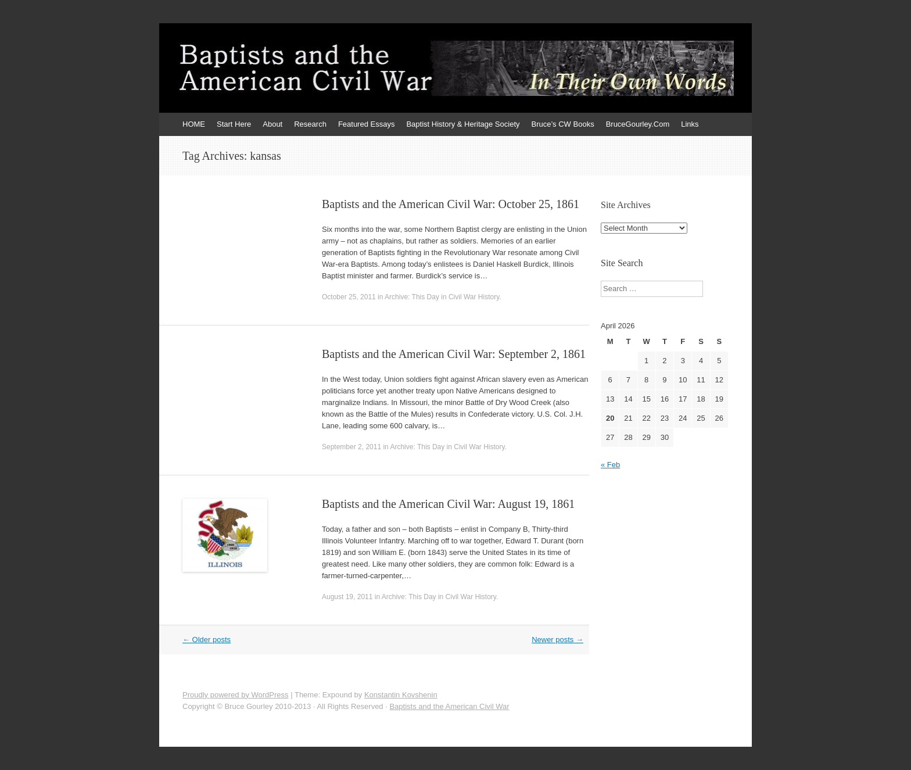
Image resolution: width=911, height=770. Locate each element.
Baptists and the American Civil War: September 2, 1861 (454, 354)
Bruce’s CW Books (563, 124)
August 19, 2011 (347, 597)
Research (310, 124)
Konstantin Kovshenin (400, 694)
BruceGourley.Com (638, 124)
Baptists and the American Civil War (449, 706)
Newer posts (557, 639)
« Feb (610, 464)
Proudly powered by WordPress (235, 694)
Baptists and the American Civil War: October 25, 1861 (450, 204)
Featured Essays (366, 124)
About (272, 124)
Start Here (234, 124)
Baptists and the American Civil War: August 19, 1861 (448, 503)
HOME (193, 124)
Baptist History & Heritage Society (462, 124)
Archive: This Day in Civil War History (442, 297)
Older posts (206, 639)
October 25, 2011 (349, 297)
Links (689, 124)
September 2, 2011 (351, 447)
